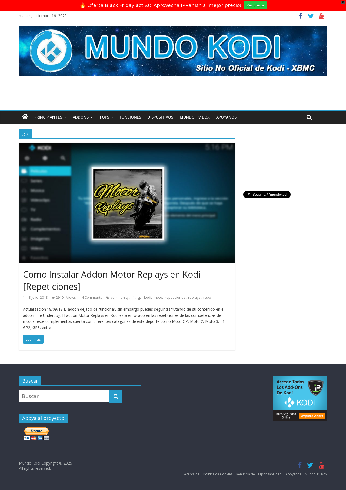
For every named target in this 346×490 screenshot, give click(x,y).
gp (139, 297)
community (120, 297)
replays (194, 297)
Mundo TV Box (195, 117)
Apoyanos (226, 117)
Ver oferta (255, 5)
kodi (147, 297)
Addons (81, 117)
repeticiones (175, 297)
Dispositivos (160, 117)
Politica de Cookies (217, 474)
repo (207, 297)
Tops (104, 117)
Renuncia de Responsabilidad (259, 474)
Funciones (130, 117)
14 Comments (91, 297)
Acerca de (191, 474)
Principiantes (48, 117)
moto (158, 297)
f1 (133, 297)
